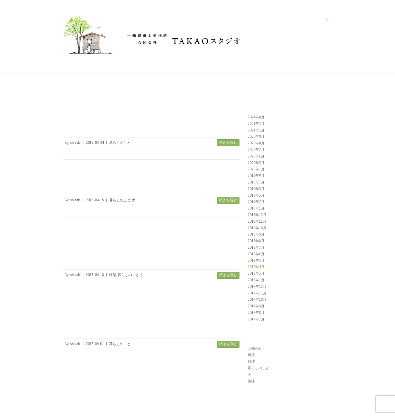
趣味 (251, 381)
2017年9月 (256, 306)
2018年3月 (256, 273)
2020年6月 (256, 156)
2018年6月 (256, 254)
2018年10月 (257, 228)
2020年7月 (256, 149)
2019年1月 (256, 208)
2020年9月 (256, 136)
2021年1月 (256, 130)
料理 (251, 361)
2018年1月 (256, 280)
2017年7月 (256, 319)
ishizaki (75, 142)
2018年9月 (256, 234)
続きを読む (228, 142)
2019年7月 (256, 182)
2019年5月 (256, 189)
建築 (112, 274)
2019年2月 (256, 201)
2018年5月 (256, 260)
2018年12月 (257, 215)
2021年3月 (256, 123)
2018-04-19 (95, 200)
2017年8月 (256, 312)
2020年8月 (256, 143)
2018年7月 (256, 247)
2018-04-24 (95, 142)
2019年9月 (256, 175)
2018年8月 (256, 241)
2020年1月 (256, 169)
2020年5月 (256, 162)
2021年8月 (256, 117)
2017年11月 (257, 293)
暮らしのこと (120, 142)
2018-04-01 (95, 344)
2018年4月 (256, 267)
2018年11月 (257, 221)
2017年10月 (257, 299)
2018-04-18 (95, 274)
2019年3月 (256, 195)
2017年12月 (257, 286)
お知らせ (255, 348)
